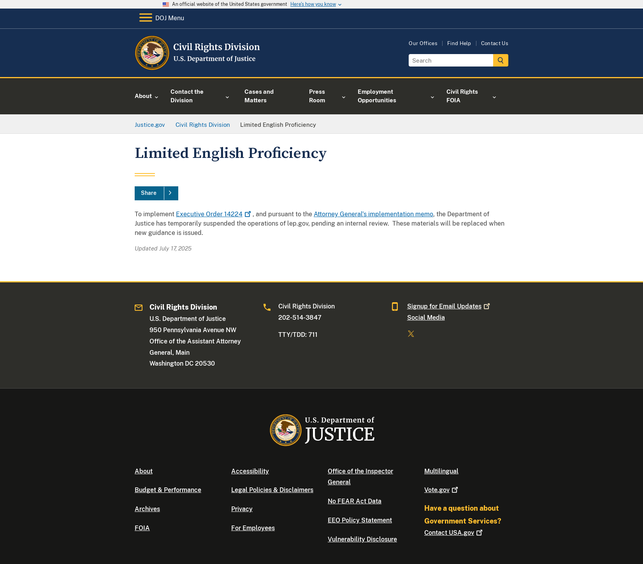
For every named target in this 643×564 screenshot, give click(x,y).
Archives (147, 509)
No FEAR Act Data (354, 501)
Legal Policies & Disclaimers (272, 490)
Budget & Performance (168, 490)
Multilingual (441, 471)
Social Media (426, 317)
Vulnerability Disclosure (362, 539)
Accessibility (250, 471)
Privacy (242, 509)
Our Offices (423, 43)
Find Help (459, 43)
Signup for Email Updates (449, 306)
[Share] (156, 193)
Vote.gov (442, 490)
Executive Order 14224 (214, 214)
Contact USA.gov (454, 532)
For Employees (253, 528)
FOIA (142, 528)
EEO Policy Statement (360, 520)
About (144, 471)
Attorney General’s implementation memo (373, 214)
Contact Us (494, 43)
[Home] (198, 68)
